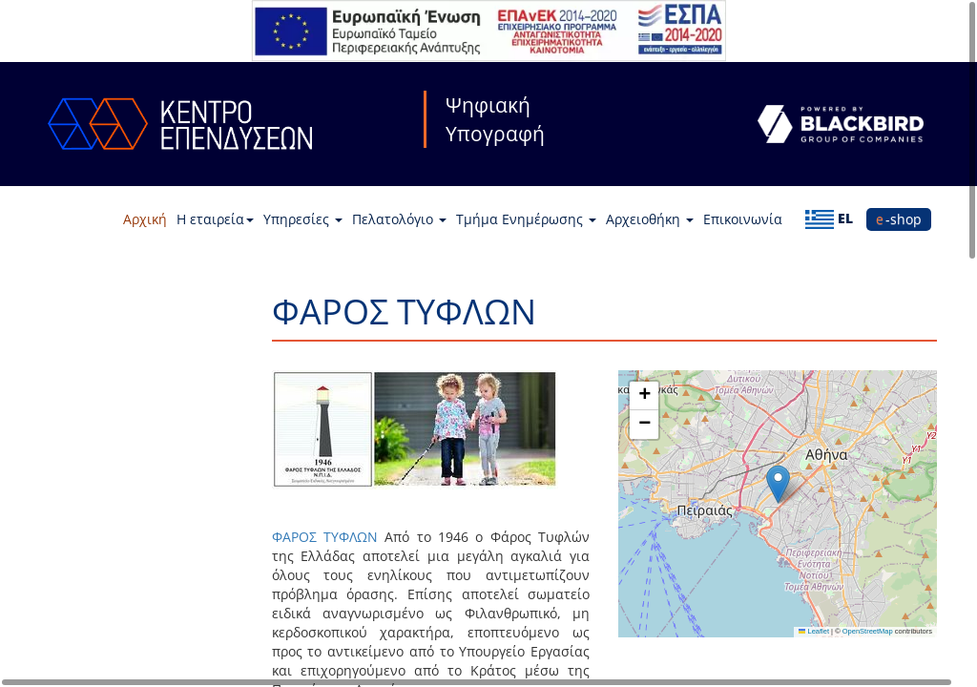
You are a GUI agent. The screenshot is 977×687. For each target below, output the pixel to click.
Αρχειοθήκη (650, 219)
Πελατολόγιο (399, 219)
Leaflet (814, 631)
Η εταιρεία (215, 219)
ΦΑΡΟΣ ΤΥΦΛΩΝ (325, 537)
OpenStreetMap (867, 631)
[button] (778, 484)
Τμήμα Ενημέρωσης (526, 219)
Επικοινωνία (742, 219)
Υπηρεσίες (303, 219)
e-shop (899, 219)
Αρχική (145, 219)
